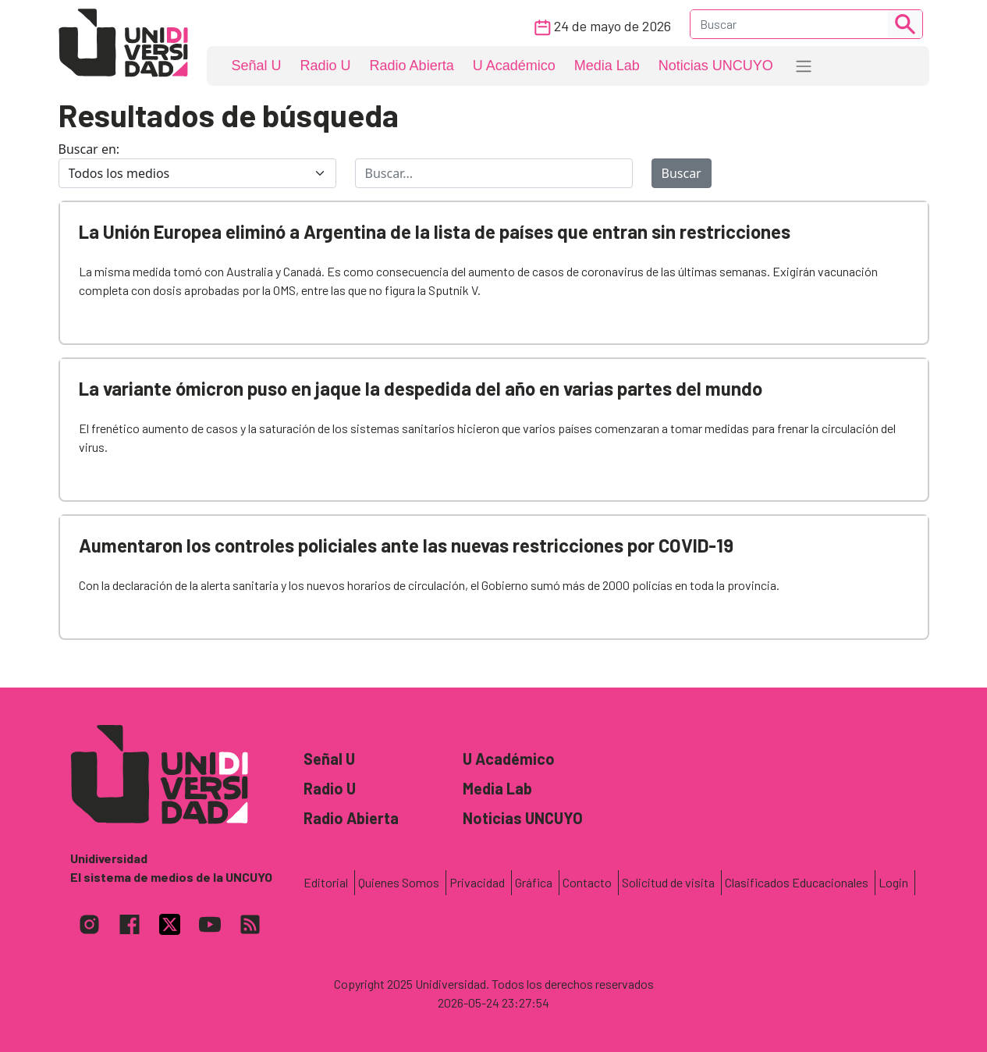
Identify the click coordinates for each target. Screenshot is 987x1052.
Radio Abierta (412, 65)
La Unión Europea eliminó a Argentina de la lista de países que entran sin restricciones (434, 231)
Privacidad (477, 882)
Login (893, 882)
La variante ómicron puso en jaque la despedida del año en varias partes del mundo (420, 388)
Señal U (257, 65)
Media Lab (607, 65)
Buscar (681, 173)
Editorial (326, 882)
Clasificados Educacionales (796, 882)
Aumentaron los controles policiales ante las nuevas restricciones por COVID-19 (406, 545)
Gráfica (533, 882)
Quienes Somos (398, 882)
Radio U (325, 65)
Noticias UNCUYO (716, 65)
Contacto (587, 882)
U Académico (514, 65)
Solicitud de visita (668, 882)
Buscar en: (89, 149)
